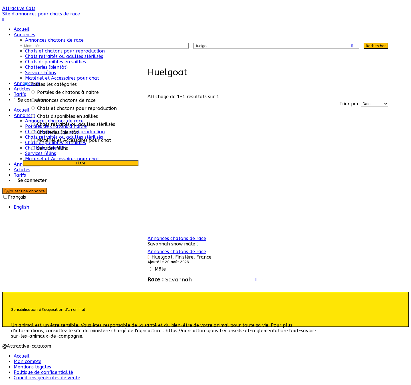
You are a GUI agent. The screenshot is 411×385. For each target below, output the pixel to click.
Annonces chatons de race (54, 40)
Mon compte (27, 361)
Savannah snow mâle (171, 244)
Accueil (21, 29)
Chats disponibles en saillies (55, 61)
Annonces (24, 34)
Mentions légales (32, 367)
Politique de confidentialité (43, 372)
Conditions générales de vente (47, 377)
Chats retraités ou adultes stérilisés (64, 56)
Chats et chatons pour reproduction (65, 51)
